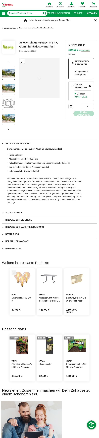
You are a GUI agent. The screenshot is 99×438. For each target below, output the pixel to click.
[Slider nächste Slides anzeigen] (8, 128)
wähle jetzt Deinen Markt (60, 20)
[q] (24, 13)
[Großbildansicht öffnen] (39, 78)
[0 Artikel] (88, 106)
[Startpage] (7, 5)
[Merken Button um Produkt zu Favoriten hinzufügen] (70, 106)
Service (78, 13)
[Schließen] (95, 20)
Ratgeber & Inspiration (57, 13)
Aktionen (91, 13)
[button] (3, 13)
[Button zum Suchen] (44, 13)
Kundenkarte (85, 50)
